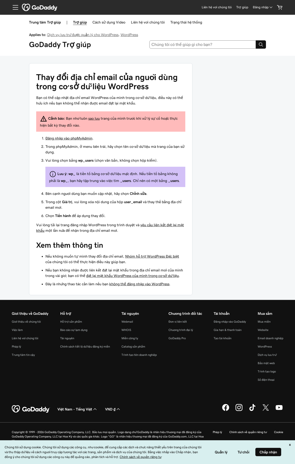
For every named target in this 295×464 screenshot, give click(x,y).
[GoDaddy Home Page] (31, 409)
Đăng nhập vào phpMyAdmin (68, 138)
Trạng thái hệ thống (186, 22)
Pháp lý (16, 346)
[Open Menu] (13, 7)
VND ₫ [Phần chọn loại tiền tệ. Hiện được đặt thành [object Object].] (113, 409)
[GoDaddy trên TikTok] (252, 410)
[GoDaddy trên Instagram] (239, 410)
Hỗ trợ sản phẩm (71, 321)
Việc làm (17, 329)
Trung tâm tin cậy (23, 354)
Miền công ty (129, 338)
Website (263, 329)
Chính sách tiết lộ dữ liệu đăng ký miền (85, 346)
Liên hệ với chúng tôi (148, 22)
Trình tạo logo (267, 371)
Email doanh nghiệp (270, 338)
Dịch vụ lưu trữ (267, 354)
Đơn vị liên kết (177, 321)
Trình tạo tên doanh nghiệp (139, 354)
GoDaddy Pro (177, 338)
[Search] (261, 44)
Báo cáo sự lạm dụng (73, 329)
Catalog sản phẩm (133, 346)
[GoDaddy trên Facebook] (225, 410)
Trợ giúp (80, 22)
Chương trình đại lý (180, 329)
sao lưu (94, 118)
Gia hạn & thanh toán (228, 329)
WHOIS (126, 329)
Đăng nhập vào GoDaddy (230, 321)
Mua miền (264, 321)
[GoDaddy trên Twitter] (266, 410)
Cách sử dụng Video (108, 22)
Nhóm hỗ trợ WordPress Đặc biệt (152, 256)
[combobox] (202, 44)
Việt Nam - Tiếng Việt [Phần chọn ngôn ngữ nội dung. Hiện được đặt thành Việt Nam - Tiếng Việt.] (77, 409)
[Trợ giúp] (242, 7)
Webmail (127, 321)
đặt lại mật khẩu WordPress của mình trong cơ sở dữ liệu (132, 275)
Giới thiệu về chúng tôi (26, 321)
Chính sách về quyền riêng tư (248, 432)
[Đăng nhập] (263, 7)
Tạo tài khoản (222, 338)
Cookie (278, 432)
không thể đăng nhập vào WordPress (139, 284)
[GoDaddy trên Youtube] (279, 410)
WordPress (129, 34)
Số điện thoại (266, 379)
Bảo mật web (266, 363)
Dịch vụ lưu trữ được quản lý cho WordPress (82, 34)
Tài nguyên (67, 338)
